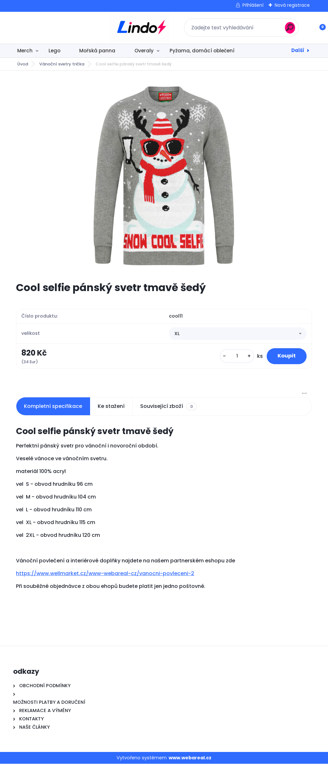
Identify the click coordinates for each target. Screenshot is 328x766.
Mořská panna (97, 50)
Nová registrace (292, 5)
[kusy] (231, 357)
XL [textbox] (176, 334)
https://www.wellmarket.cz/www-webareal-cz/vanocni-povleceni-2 (105, 575)
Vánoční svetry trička (61, 64)
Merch (25, 50)
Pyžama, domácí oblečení (202, 50)
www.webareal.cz (190, 760)
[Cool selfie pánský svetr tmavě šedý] (164, 176)
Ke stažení (111, 408)
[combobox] (237, 334)
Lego (54, 50)
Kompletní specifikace (53, 408)
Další (297, 50)
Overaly (144, 50)
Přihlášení (252, 5)
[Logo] (52, 28)
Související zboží (168, 408)
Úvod (22, 64)
